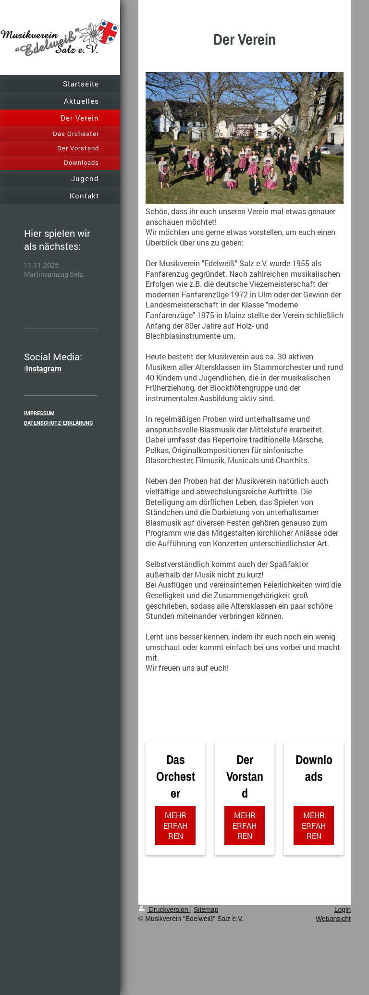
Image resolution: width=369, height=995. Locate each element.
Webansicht (333, 918)
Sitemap (206, 909)
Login (342, 909)
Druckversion (164, 909)
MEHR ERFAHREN (175, 825)
